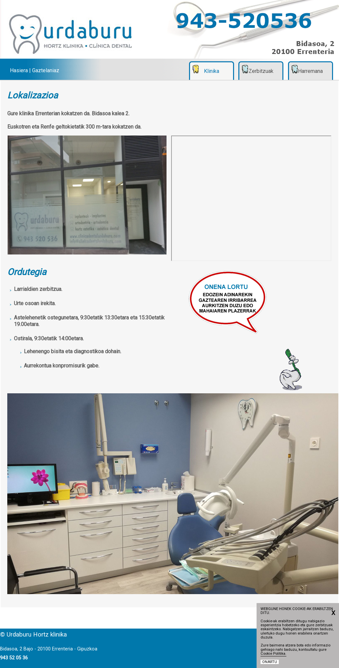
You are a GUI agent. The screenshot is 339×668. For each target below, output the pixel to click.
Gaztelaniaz (45, 70)
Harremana (310, 71)
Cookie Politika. (273, 653)
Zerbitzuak (261, 71)
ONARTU (269, 662)
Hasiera (19, 70)
